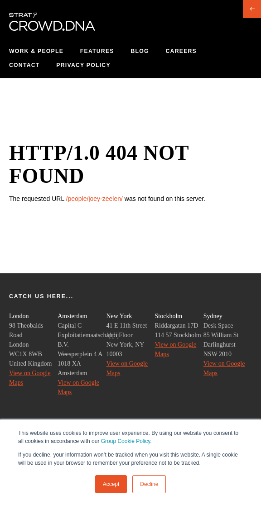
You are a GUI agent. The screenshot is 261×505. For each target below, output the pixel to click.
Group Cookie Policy (125, 441)
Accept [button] (111, 484)
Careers (181, 51)
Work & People (36, 51)
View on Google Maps (30, 378)
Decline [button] (149, 484)
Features (97, 51)
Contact (24, 65)
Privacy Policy (83, 65)
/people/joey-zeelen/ (94, 198)
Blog (139, 51)
